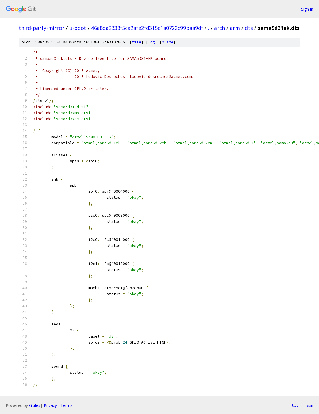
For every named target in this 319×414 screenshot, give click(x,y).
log (151, 42)
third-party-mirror (41, 27)
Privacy (50, 405)
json (308, 405)
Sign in (307, 9)
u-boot (77, 27)
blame (167, 42)
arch (219, 27)
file (136, 42)
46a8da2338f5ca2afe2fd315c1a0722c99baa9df (147, 27)
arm (235, 27)
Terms (66, 405)
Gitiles (34, 405)
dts (249, 27)
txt (294, 405)
